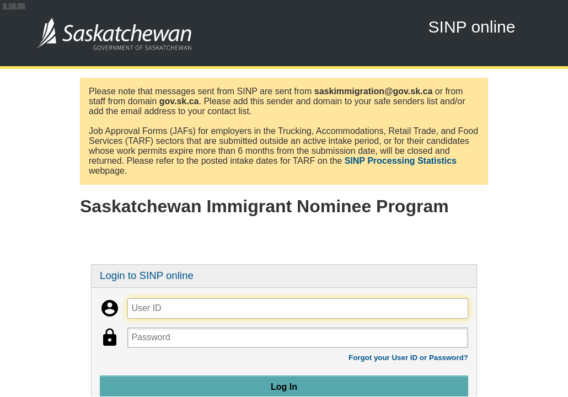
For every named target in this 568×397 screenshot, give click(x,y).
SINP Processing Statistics (401, 160)
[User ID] (297, 308)
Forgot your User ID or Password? (408, 357)
